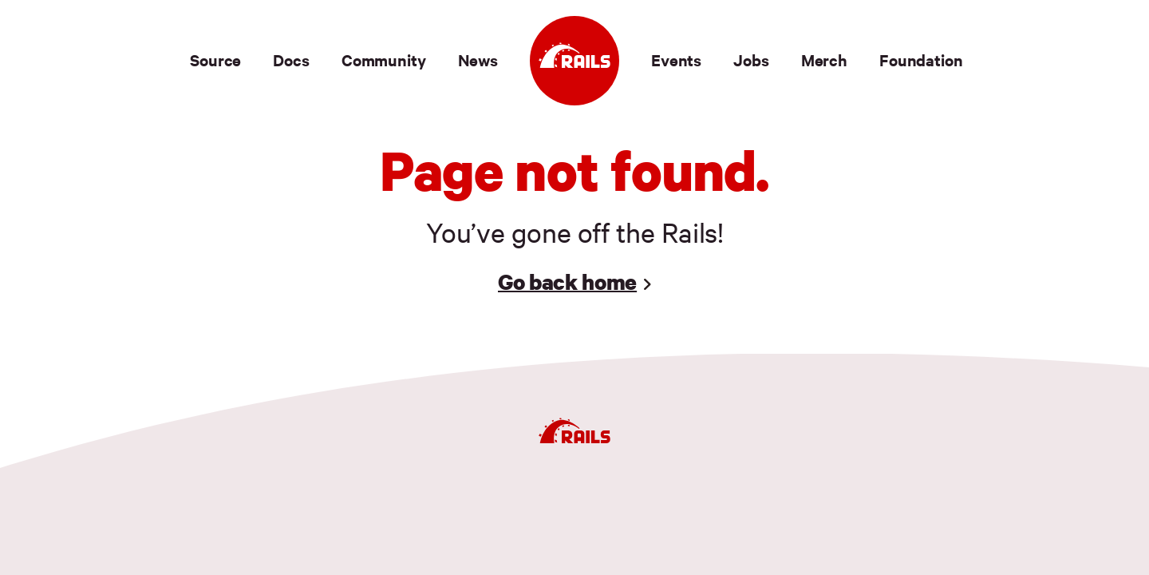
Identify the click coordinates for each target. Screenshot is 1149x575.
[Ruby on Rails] (574, 60)
